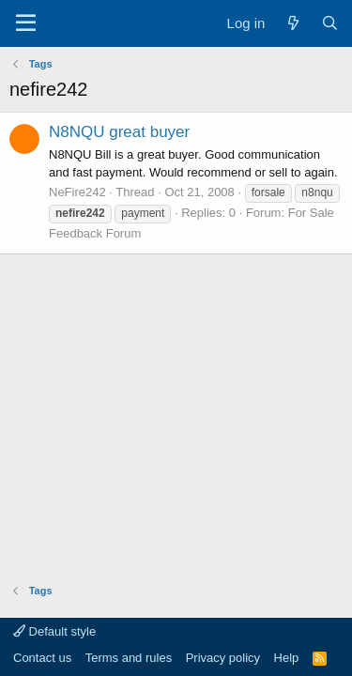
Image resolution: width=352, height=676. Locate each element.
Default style (54, 631)
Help (286, 658)
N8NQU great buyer (119, 132)
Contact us (42, 658)
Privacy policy (223, 658)
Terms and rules (128, 658)
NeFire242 (77, 192)
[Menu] (26, 23)
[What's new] (292, 23)
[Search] (330, 23)
